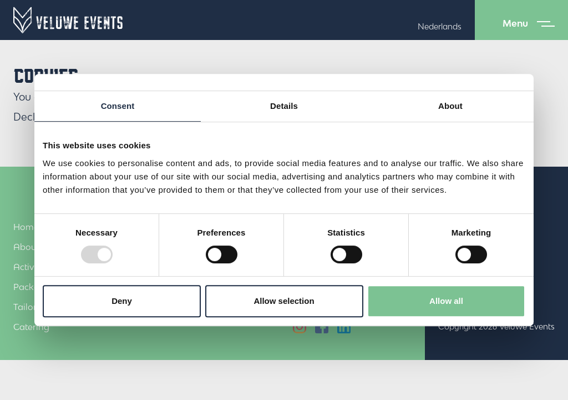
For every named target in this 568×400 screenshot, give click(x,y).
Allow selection (283, 301)
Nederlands (440, 26)
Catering (31, 327)
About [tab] (450, 106)
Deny (121, 301)
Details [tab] (284, 106)
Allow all (446, 301)
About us (31, 247)
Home (26, 227)
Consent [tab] (118, 106)
